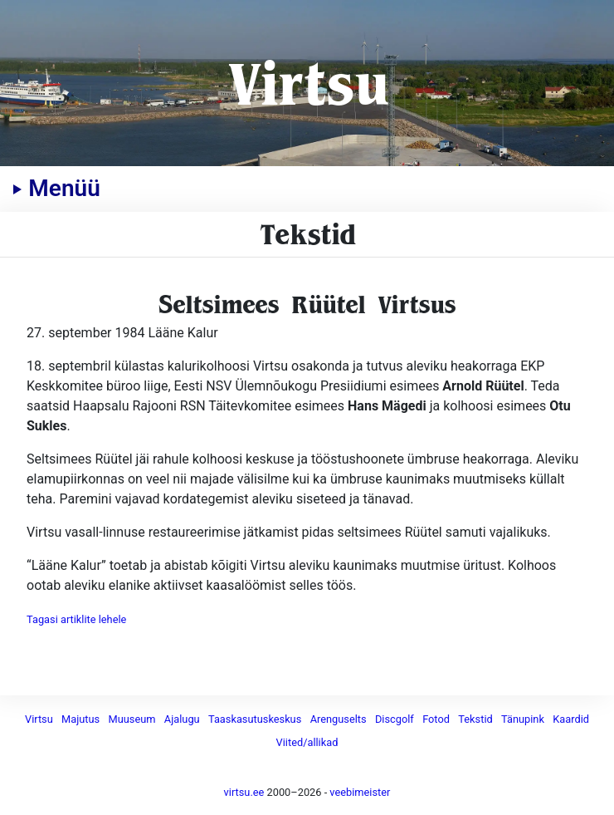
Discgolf (394, 719)
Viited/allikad (307, 742)
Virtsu (307, 82)
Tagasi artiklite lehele (76, 619)
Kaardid (571, 719)
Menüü (56, 188)
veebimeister (359, 792)
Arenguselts (338, 719)
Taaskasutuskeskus (254, 719)
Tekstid (475, 719)
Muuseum (132, 719)
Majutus (80, 719)
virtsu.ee (244, 792)
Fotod (436, 719)
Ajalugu (182, 719)
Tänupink (522, 719)
